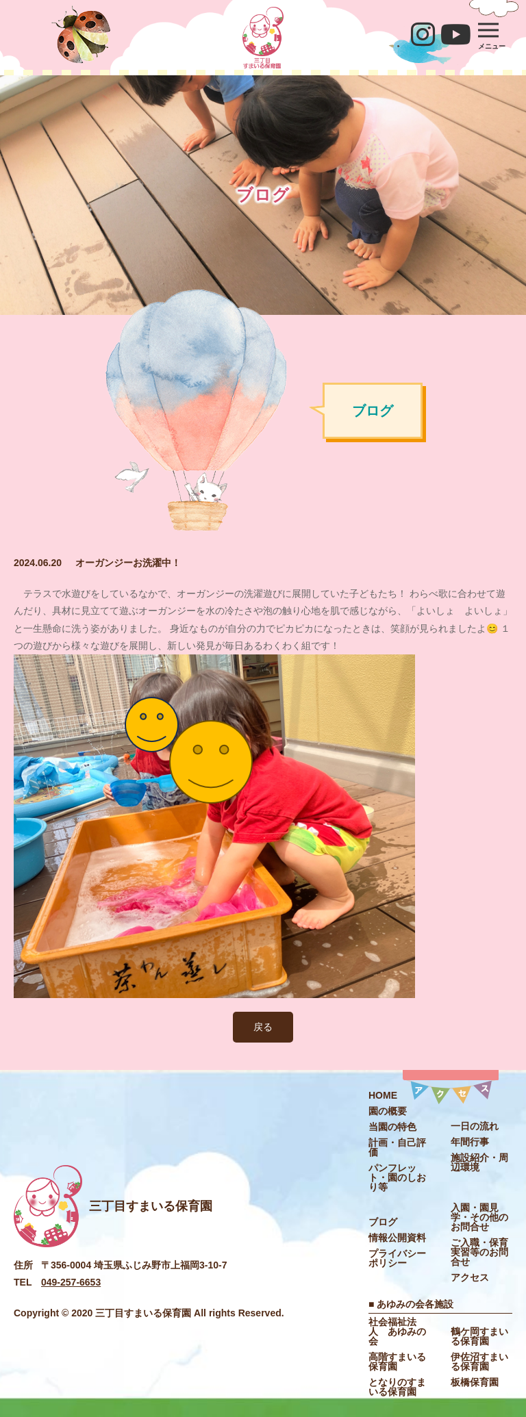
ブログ (382, 1221)
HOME (382, 1095)
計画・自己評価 (397, 1147)
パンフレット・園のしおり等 (397, 1177)
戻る (263, 1026)
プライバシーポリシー (397, 1258)
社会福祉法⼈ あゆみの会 (397, 1331)
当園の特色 (392, 1126)
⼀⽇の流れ (475, 1126)
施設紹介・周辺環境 (479, 1162)
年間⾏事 (470, 1141)
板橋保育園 (475, 1382)
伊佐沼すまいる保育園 (479, 1361)
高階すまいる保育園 (397, 1361)
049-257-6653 (71, 1282)
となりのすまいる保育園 (397, 1387)
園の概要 (387, 1111)
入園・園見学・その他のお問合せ (479, 1217)
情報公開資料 (397, 1237)
